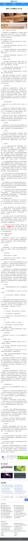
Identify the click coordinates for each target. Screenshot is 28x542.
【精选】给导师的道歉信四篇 (7, 511)
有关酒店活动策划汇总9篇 (5, 529)
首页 (5, 6)
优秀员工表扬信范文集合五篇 (6, 491)
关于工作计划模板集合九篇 (7, 516)
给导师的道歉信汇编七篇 (19, 516)
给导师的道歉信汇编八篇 (19, 510)
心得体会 (2, 532)
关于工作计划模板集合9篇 (6, 517)
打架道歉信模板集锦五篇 (19, 508)
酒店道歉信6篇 (17, 517)
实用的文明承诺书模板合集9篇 (6, 526)
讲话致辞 (14, 3)
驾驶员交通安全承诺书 (18, 488)
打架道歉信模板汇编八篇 (19, 505)
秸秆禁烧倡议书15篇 (17, 526)
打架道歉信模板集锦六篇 (6, 510)
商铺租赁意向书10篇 (17, 529)
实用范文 (4, 3)
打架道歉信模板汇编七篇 (6, 508)
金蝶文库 (13, 539)
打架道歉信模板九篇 (5, 505)
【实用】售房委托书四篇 (5, 488)
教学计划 (13, 6)
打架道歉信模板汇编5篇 (19, 507)
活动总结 (15, 532)
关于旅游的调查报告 (4, 523)
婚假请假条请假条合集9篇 (18, 523)
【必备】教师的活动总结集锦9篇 (7, 485)
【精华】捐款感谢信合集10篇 (19, 493)
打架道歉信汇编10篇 (5, 514)
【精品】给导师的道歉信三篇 (20, 513)
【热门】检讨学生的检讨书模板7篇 (7, 493)
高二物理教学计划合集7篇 (22, 497)
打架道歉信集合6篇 (18, 511)
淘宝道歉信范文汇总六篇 (6, 507)
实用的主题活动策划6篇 (18, 486)
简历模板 (2, 535)
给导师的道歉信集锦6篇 (6, 513)
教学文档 (9, 6)
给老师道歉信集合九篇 (18, 485)
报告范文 (23, 3)
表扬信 (15, 535)
